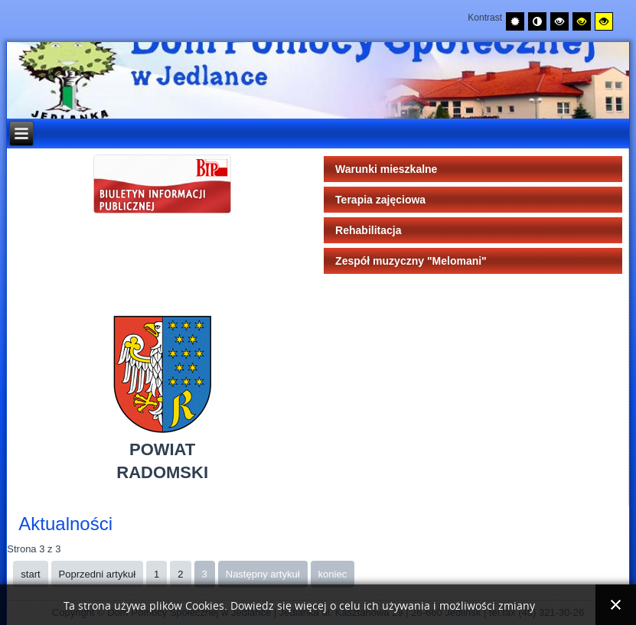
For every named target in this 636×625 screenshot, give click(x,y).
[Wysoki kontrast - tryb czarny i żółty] (581, 21)
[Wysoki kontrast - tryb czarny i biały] (559, 21)
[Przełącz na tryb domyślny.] (515, 21)
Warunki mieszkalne (386, 169)
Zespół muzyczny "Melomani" (411, 261)
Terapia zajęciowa (380, 200)
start (30, 574)
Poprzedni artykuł (97, 574)
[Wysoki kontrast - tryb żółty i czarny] (604, 21)
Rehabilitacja (368, 230)
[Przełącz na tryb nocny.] (537, 21)
